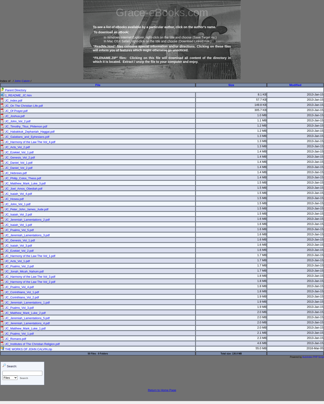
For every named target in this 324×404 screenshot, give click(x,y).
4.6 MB (261, 343)
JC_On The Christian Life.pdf (22, 105)
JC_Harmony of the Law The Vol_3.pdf (28, 276)
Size (231, 85)
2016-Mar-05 (315, 348)
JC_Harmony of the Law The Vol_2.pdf (28, 282)
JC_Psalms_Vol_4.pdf (17, 287)
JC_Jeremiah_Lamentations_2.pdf (25, 219)
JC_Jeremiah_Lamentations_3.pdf (25, 235)
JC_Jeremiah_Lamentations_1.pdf (25, 302)
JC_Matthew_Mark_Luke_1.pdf (23, 328)
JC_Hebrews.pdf (14, 173)
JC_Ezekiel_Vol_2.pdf (17, 250)
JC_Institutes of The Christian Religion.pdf (30, 344)
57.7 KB (261, 99)
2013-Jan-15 (315, 94)
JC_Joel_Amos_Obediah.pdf (21, 188)
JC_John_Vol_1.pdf (15, 204)
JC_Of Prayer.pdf (14, 111)
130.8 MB (237, 353)
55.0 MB (261, 348)
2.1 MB (261, 332)
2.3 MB (261, 338)
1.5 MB (261, 182)
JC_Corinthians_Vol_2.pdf (20, 297)
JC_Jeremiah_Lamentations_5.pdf (25, 318)
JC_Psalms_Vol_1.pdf (17, 333)
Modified (295, 85)
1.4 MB (261, 151)
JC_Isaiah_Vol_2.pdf (16, 214)
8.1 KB (262, 94)
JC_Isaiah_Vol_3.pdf (16, 245)
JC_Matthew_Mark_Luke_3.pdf (23, 183)
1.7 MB (261, 255)
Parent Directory (13, 90)
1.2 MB (261, 125)
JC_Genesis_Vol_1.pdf (18, 240)
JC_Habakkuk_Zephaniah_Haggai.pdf (27, 131)
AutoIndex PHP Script (313, 357)
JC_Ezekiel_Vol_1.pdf (17, 152)
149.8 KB (260, 105)
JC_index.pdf (11, 100)
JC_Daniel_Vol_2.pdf (16, 168)
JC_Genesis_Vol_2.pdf (18, 157)
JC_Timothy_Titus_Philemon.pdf (24, 126)
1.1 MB (261, 120)
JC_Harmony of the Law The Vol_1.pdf (28, 256)
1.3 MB (261, 136)
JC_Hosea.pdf (12, 199)
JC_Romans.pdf (13, 338)
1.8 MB (261, 275)
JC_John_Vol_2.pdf (15, 121)
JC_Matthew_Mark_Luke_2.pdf (23, 313)
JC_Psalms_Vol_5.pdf (17, 230)
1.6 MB (261, 218)
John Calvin (22, 81)
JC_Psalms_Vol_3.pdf (17, 307)
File (97, 85)
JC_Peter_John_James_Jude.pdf (24, 209)
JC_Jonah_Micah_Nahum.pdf (22, 271)
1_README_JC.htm (16, 95)
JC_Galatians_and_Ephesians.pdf (25, 136)
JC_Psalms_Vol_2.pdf (17, 266)
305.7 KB (260, 110)
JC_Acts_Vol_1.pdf (15, 261)
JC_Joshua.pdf (13, 116)
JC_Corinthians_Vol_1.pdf (20, 292)
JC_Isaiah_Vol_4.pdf (16, 193)
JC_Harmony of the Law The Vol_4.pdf (28, 142)
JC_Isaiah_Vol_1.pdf (16, 225)
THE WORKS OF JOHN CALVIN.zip (26, 349)
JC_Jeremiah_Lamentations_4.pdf (25, 323)
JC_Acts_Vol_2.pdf (15, 147)
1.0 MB (261, 115)
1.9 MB (261, 296)
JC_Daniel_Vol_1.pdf (16, 162)
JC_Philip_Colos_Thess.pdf (21, 178)
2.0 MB (261, 312)
